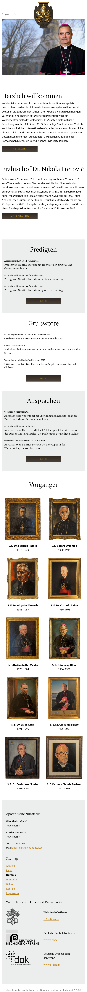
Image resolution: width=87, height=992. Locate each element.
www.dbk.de (50, 940)
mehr (43, 301)
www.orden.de (51, 964)
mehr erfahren (20, 216)
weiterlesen (19, 148)
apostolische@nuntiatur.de (27, 847)
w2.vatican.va (51, 919)
